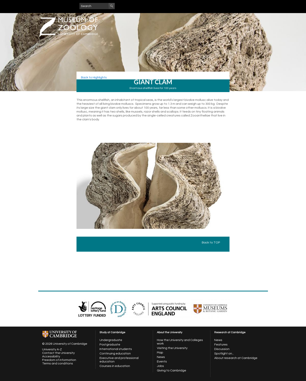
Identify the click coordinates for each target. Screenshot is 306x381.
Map (160, 352)
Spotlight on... (224, 353)
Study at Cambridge (112, 332)
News (161, 357)
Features (221, 344)
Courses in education (115, 366)
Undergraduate (111, 340)
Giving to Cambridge (171, 370)
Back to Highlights (93, 77)
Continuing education (115, 353)
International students (116, 349)
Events (162, 361)
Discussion (222, 349)
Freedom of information (59, 359)
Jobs (160, 366)
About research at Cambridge (235, 358)
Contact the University (58, 352)
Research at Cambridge (230, 332)
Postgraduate (110, 344)
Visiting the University (172, 348)
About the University (169, 332)
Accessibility (51, 356)
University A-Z (52, 349)
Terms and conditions (57, 363)
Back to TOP (213, 242)
